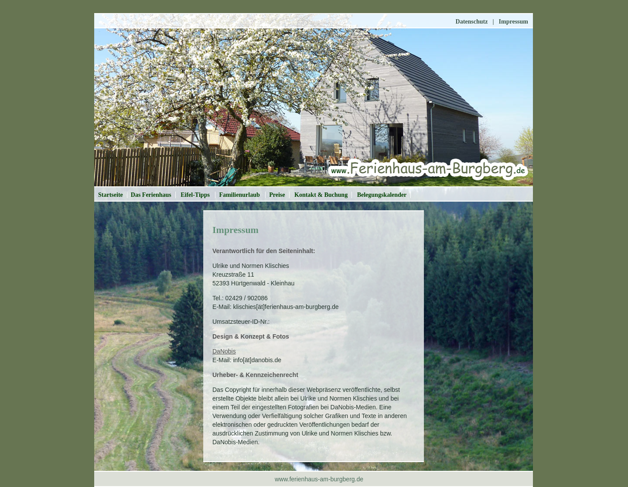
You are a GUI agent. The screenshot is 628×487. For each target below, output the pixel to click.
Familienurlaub (240, 195)
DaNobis (224, 351)
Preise (277, 195)
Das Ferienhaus (151, 195)
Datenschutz (472, 21)
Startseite (110, 195)
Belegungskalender (382, 195)
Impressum (513, 21)
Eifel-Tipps (196, 195)
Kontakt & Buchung (321, 195)
